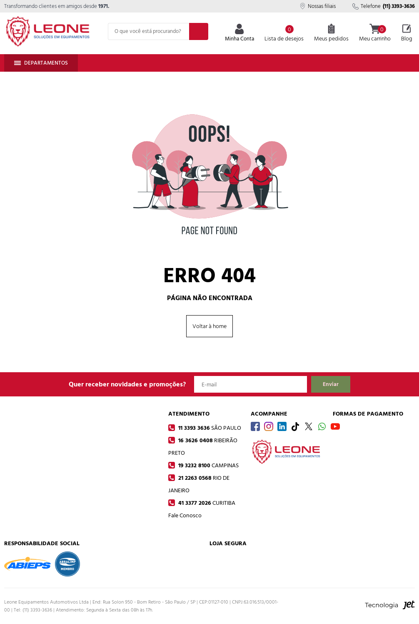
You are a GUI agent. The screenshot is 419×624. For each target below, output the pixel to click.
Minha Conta (239, 33)
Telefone (383, 6)
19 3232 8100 (208, 465)
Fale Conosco (185, 515)
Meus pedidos (331, 33)
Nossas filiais (317, 6)
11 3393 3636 (209, 428)
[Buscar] (198, 31)
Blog (406, 33)
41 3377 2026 (206, 503)
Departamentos (41, 63)
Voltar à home (209, 326)
